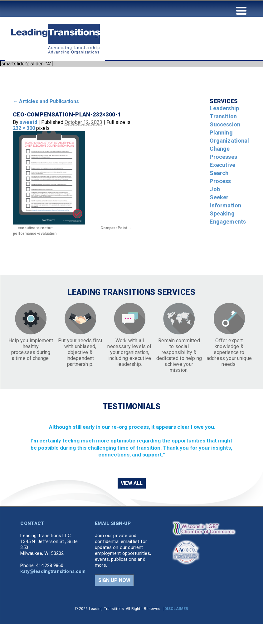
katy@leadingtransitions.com (52, 571)
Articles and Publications (46, 101)
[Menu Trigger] (241, 10)
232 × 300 (24, 128)
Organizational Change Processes (229, 148)
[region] (131, 443)
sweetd (28, 122)
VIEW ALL (132, 483)
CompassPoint (113, 228)
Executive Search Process (222, 173)
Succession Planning (225, 128)
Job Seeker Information (225, 197)
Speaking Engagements (228, 217)
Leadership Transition (224, 112)
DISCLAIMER (176, 609)
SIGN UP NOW (114, 580)
